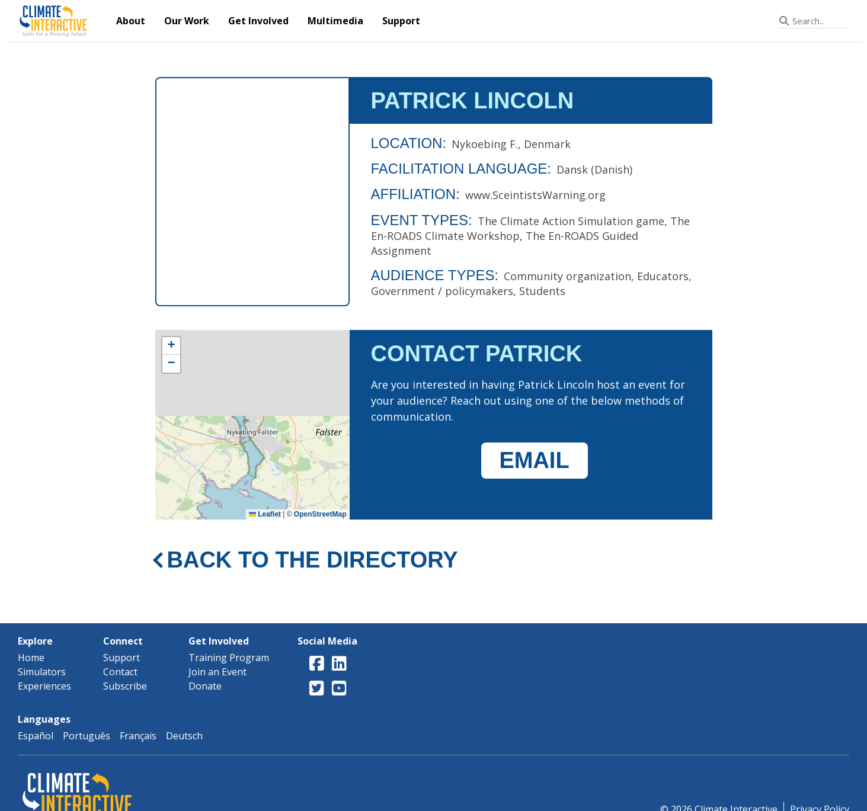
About (130, 20)
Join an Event (217, 671)
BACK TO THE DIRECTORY (312, 559)
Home (31, 657)
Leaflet (265, 514)
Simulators (42, 671)
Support (401, 20)
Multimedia (335, 20)
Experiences (44, 686)
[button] (171, 346)
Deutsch (184, 735)
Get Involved (258, 20)
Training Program (228, 657)
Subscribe (125, 686)
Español (35, 735)
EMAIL (534, 460)
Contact (120, 671)
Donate (205, 686)
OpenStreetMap (320, 514)
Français (138, 735)
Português (86, 735)
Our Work (186, 20)
